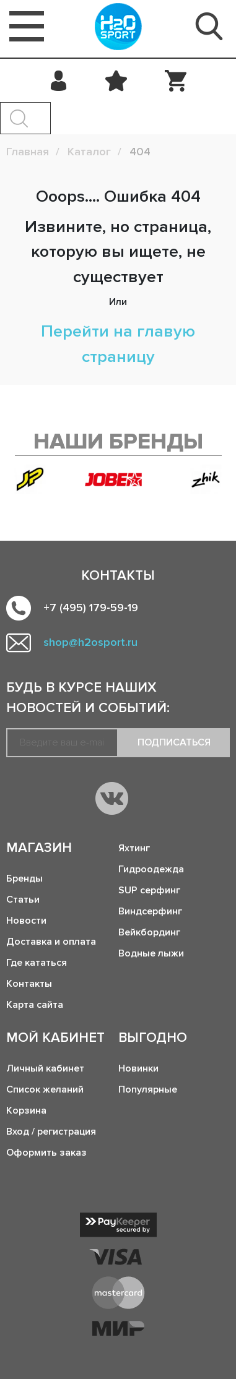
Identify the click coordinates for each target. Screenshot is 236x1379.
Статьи (23, 899)
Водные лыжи (151, 953)
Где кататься (36, 962)
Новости (26, 920)
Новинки (138, 1068)
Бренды (24, 878)
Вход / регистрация (51, 1131)
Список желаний (45, 1089)
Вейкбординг (149, 932)
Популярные (147, 1089)
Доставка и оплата (51, 941)
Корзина (26, 1110)
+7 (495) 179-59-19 (90, 607)
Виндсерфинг (150, 911)
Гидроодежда (151, 869)
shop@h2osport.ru (90, 642)
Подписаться (174, 742)
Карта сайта (34, 1005)
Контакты (29, 983)
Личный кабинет (45, 1068)
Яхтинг (134, 848)
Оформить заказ (46, 1152)
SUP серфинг (149, 890)
